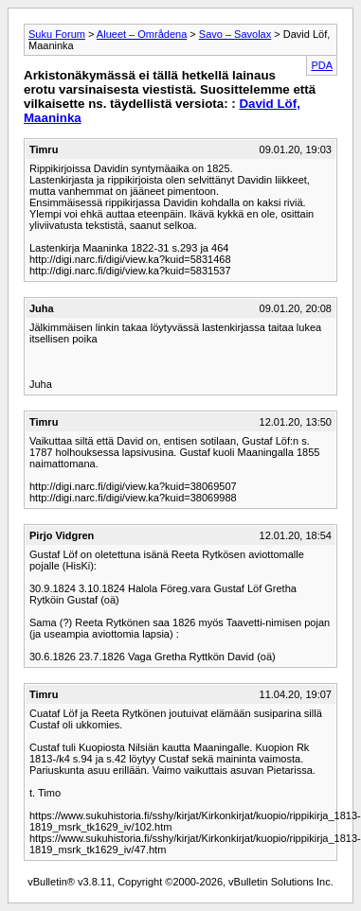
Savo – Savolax (235, 34)
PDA (322, 65)
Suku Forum (56, 34)
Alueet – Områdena (142, 34)
